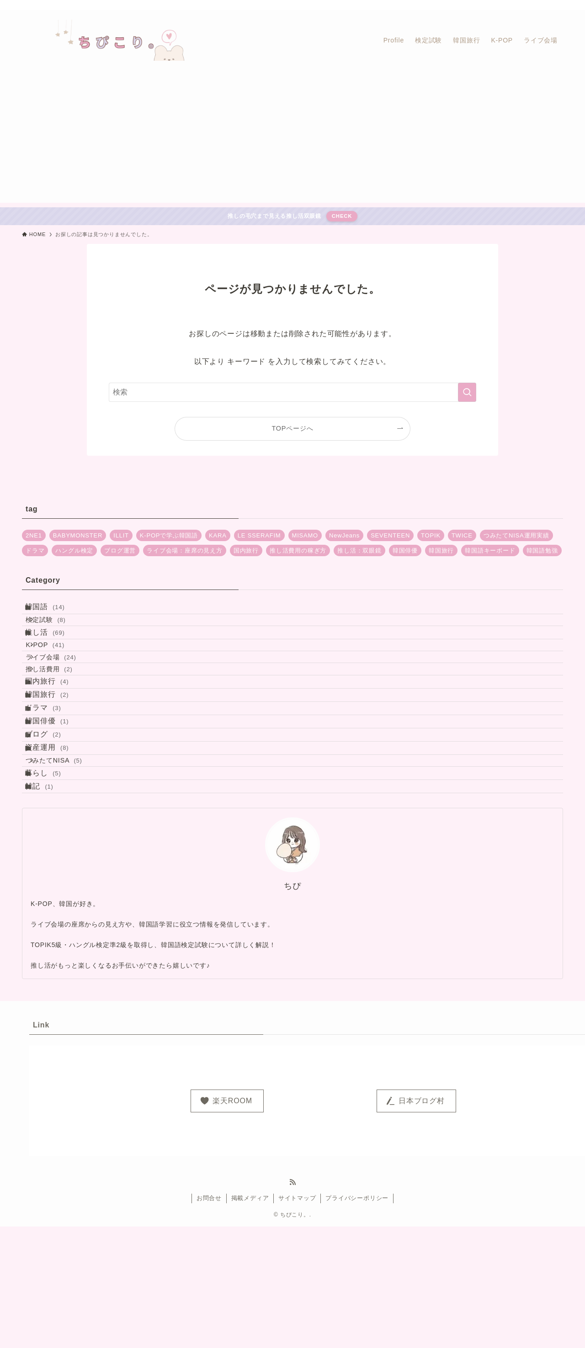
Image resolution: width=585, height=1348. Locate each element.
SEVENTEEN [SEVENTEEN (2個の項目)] (390, 535)
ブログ (53, 819)
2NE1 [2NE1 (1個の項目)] (34, 535)
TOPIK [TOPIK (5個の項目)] (431, 535)
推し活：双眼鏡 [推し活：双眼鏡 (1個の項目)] (359, 550)
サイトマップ (297, 1319)
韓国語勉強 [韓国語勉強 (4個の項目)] (542, 550)
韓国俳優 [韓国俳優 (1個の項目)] (405, 550)
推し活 (54, 652)
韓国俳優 (57, 797)
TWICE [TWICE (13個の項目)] (462, 535)
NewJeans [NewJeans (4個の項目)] (344, 535)
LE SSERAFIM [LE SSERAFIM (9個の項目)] (259, 535)
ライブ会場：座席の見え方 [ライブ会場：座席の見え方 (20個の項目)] (185, 550)
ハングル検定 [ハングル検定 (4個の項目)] (74, 550)
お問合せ (209, 1319)
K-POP (57, 673)
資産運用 (57, 840)
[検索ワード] (292, 392)
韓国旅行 (57, 754)
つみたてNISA (66, 861)
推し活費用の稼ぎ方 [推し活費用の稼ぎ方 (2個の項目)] (298, 550)
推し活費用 (61, 712)
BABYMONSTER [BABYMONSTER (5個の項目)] (77, 535)
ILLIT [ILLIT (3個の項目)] (121, 535)
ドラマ (53, 775)
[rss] (545, 5)
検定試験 (58, 632)
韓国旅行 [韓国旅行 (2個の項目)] (441, 550)
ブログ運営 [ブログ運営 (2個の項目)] (120, 550)
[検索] (557, 5)
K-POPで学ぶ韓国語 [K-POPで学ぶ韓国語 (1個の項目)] (169, 535)
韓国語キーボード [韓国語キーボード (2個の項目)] (490, 550)
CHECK (342, 216)
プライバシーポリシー (356, 1319)
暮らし (53, 882)
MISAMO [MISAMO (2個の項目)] (305, 535)
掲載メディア (250, 1319)
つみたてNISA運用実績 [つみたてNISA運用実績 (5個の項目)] (516, 535)
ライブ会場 (63, 692)
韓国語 (54, 611)
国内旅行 (57, 732)
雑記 (49, 903)
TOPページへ (293, 428)
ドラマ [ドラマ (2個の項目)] (35, 550)
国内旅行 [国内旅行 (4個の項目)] (246, 550)
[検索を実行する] (467, 392)
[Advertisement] (292, 139)
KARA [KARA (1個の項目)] (218, 535)
